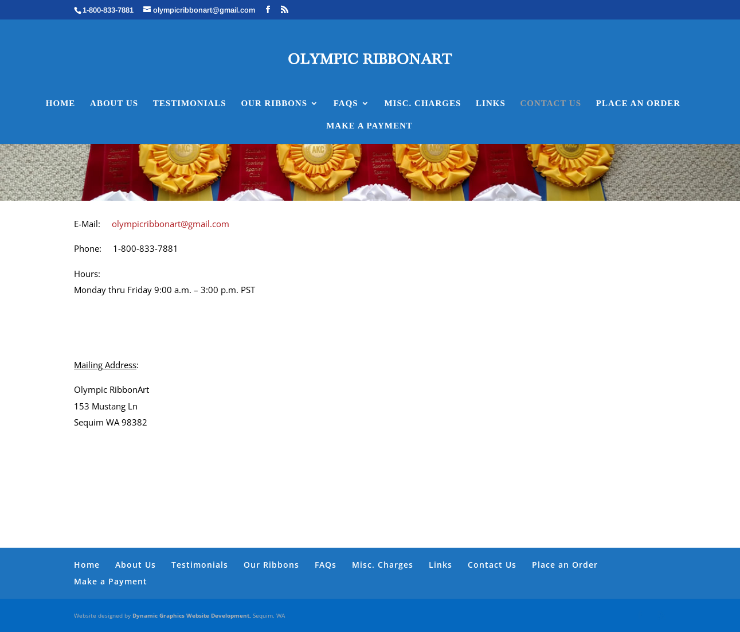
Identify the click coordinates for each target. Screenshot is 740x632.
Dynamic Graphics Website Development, (192, 615)
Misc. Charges (422, 103)
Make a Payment (369, 126)
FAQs (346, 103)
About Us (114, 103)
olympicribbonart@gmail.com (169, 223)
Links (491, 103)
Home (61, 103)
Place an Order (638, 103)
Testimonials (189, 103)
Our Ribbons (274, 103)
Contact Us (551, 103)
